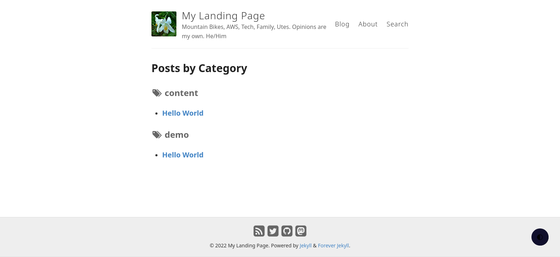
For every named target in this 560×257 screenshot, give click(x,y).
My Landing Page (223, 15)
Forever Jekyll (333, 245)
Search (398, 24)
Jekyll (306, 245)
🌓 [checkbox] (540, 237)
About (368, 24)
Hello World (183, 113)
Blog (342, 24)
